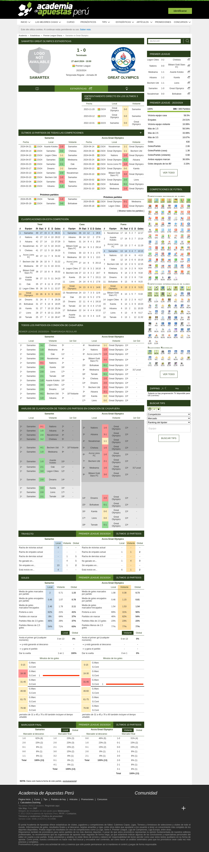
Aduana (50, 186)
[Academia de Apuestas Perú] (138, 808)
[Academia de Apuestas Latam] (171, 808)
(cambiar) (155, 395)
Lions (136, 180)
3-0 (61, 203)
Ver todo (169, 172)
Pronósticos (88, 22)
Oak (72, 164)
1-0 (61, 146)
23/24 (103, 109)
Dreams (51, 168)
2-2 (61, 168)
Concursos (182, 22)
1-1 (61, 155)
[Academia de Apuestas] (164, 808)
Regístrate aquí (52, 806)
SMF (35, 808)
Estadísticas (125, 22)
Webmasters (63, 811)
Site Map (22, 808)
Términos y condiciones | (30, 816)
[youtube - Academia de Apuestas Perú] (144, 801)
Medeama (72, 160)
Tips (106, 22)
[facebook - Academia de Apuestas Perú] (151, 801)
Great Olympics (123, 77)
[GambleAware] (27, 849)
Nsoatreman (72, 173)
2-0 (61, 173)
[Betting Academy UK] (177, 808)
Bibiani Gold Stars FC (114, 174)
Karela (136, 168)
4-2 (125, 160)
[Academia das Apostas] (144, 808)
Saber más (85, 29)
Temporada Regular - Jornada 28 (81, 75)
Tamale (50, 199)
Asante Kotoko (51, 146)
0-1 (61, 181)
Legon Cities (51, 155)
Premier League (81, 66)
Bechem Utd (51, 177)
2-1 (61, 164)
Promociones (163, 22)
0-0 (125, 109)
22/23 (103, 116)
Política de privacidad (52, 816)
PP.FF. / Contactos (67, 813)
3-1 (105, 391)
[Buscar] (186, 41)
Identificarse (180, 10)
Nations (72, 181)
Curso (70, 22)
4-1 (41, 393)
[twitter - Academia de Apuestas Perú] (138, 801)
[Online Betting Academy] (157, 808)
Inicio (26, 22)
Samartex (39, 77)
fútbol (109, 825)
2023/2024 (81, 70)
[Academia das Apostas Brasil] (151, 808)
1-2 (61, 186)
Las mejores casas (48, 22)
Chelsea (72, 151)
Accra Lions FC (114, 164)
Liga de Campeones (137, 829)
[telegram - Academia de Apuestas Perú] (157, 801)
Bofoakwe (72, 203)
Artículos (145, 22)
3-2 (61, 151)
